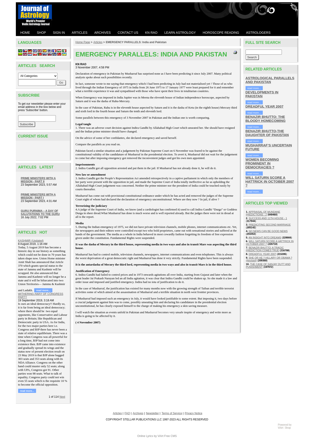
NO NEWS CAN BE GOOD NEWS (268, 231)
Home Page (83, 42)
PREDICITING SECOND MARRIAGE (270, 224)
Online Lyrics (145, 436)
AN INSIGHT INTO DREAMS (265, 237)
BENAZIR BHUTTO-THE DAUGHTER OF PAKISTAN (267, 133)
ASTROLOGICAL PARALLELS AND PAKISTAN (270, 80)
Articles (97, 42)
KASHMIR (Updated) (31, 240)
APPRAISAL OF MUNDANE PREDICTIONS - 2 (263, 213)
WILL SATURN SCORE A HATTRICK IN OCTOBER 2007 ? (270, 181)
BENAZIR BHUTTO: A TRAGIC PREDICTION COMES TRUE (265, 249)
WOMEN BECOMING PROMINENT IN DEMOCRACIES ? (262, 163)
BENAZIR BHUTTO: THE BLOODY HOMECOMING (266, 119)
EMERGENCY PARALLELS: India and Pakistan (136, 42)
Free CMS (170, 436)
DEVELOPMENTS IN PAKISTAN (262, 94)
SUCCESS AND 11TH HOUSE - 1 (268, 218)
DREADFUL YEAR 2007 (264, 106)
